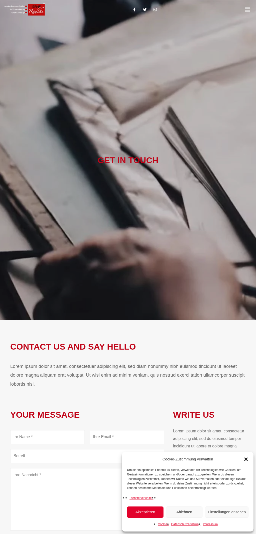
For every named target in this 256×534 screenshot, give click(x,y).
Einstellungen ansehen (227, 512)
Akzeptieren (145, 512)
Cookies (163, 524)
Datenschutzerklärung (185, 524)
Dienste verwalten (141, 498)
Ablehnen (184, 512)
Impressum (210, 524)
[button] (246, 459)
